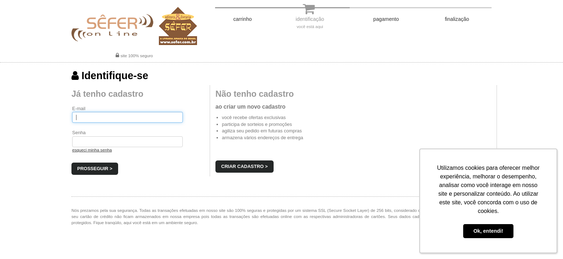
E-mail (78, 108)
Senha (79, 132)
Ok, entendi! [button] (488, 231)
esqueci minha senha (92, 149)
